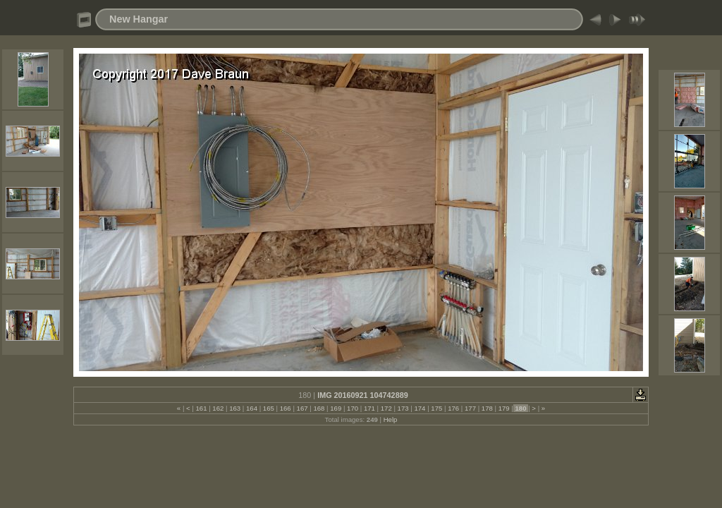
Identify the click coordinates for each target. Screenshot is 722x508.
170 (352, 408)
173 (403, 408)
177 (470, 408)
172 (386, 408)
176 (453, 408)
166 (285, 408)
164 (251, 408)
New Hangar (138, 19)
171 (369, 408)
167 (302, 408)
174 (419, 408)
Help (391, 419)
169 (336, 408)
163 (235, 408)
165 (268, 408)
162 (218, 408)
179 (503, 408)
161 (201, 408)
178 (486, 408)
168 (319, 408)
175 (436, 408)
